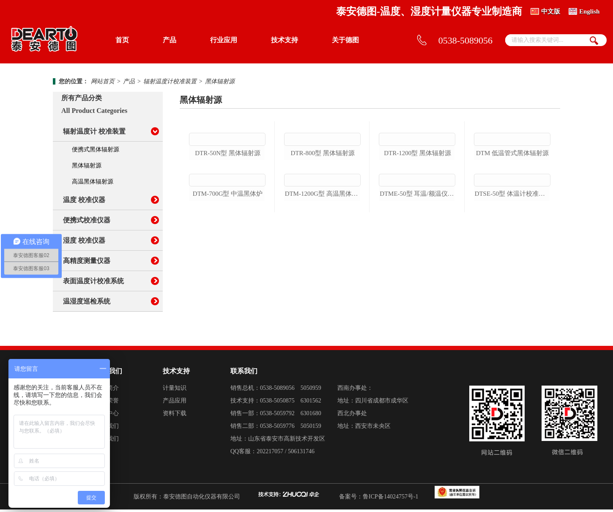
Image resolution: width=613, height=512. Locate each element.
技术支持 (284, 40)
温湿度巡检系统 (86, 301)
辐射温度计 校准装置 (94, 131)
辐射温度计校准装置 (170, 81)
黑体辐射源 (220, 81)
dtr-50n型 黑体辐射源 (227, 201)
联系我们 (107, 428)
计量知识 (174, 390)
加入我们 (107, 441)
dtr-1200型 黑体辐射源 (417, 201)
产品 (169, 40)
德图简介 (107, 390)
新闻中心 (107, 416)
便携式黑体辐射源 (95, 149)
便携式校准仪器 (86, 220)
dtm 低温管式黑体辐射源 (512, 201)
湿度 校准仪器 (84, 240)
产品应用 (174, 403)
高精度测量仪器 (86, 260)
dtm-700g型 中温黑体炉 (228, 290)
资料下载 (174, 416)
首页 (122, 40)
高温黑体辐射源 (92, 181)
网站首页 (103, 81)
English (589, 11)
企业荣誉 (107, 403)
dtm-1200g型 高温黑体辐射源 (323, 290)
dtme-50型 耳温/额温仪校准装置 (417, 290)
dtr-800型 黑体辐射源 (322, 201)
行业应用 (223, 40)
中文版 (550, 11)
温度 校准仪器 (84, 199)
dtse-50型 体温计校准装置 (512, 290)
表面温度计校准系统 (93, 281)
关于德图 (345, 40)
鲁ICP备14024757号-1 (390, 499)
